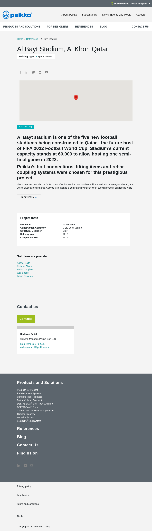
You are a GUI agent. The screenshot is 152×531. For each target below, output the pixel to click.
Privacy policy (24, 486)
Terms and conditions (28, 504)
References (84, 26)
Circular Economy (26, 414)
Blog (103, 26)
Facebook (20, 72)
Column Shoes (24, 266)
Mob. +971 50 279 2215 (32, 344)
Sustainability (89, 14)
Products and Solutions (21, 26)
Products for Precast (27, 390)
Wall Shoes (22, 272)
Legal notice (23, 495)
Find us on (27, 453)
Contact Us (140, 26)
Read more (28, 197)
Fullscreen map (25, 127)
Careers (140, 14)
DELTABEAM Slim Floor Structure (35, 403)
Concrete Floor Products (29, 397)
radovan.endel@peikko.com (34, 347)
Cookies (21, 516)
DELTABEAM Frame (28, 406)
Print (40, 72)
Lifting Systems (25, 276)
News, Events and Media (116, 14)
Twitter (33, 72)
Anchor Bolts (23, 263)
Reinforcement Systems (29, 393)
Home (20, 39)
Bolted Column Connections (31, 400)
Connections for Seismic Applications (36, 410)
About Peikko (69, 14)
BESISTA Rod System (29, 420)
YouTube (25, 463)
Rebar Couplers (25, 269)
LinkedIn (26, 72)
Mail (46, 72)
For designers (57, 26)
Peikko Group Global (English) (130, 3)
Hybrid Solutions (25, 417)
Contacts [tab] (25, 318)
